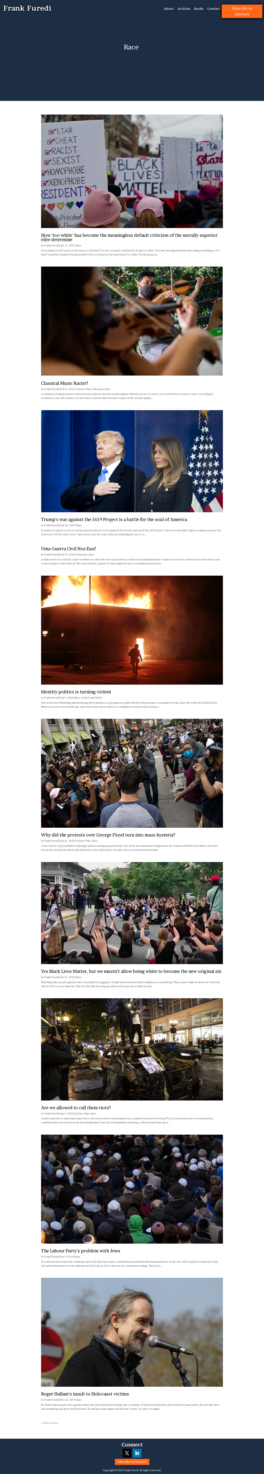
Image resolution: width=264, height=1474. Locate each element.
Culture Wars (83, 389)
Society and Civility (91, 697)
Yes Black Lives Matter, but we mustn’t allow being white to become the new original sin (131, 971)
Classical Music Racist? (64, 383)
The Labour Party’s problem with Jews (80, 1250)
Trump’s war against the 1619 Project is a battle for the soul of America (114, 519)
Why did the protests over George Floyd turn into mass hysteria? (108, 834)
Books (199, 9)
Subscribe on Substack (242, 11)
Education (98, 389)
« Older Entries (49, 1423)
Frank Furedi (51, 245)
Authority (82, 554)
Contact (213, 9)
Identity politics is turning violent (76, 691)
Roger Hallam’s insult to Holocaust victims (85, 1393)
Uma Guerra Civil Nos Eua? (68, 548)
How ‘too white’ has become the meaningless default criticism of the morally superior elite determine (129, 237)
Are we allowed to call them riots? (76, 1107)
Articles (183, 9)
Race (78, 245)
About (169, 9)
